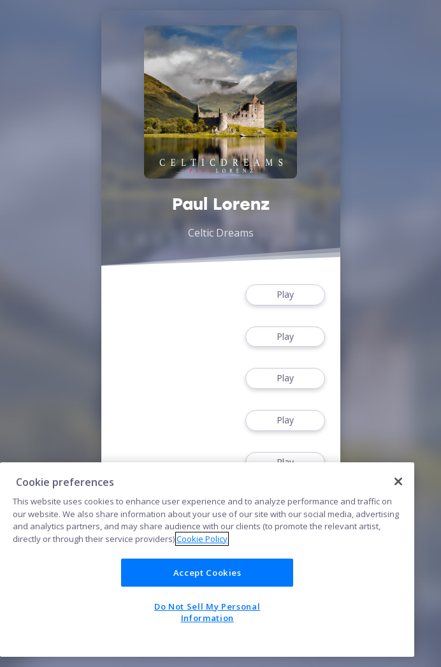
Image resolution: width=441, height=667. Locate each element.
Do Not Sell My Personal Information (207, 612)
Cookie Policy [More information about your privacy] (202, 539)
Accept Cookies (207, 572)
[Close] (398, 481)
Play (285, 295)
